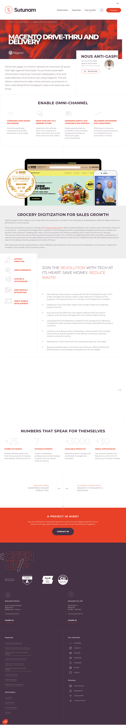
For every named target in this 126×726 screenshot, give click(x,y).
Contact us (63, 531)
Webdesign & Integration (14, 685)
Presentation (62, 10)
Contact (113, 10)
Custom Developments (13, 643)
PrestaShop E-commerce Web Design (16, 653)
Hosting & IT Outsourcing (14, 664)
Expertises (76, 10)
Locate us (9, 620)
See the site (90, 71)
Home (11, 22)
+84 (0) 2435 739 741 (75, 614)
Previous (120, 390)
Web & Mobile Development (15, 659)
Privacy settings (11, 708)
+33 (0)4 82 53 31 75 (12, 614)
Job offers (8, 698)
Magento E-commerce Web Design (15, 669)
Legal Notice (9, 703)
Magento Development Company (17, 648)
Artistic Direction (11, 675)
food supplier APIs (53, 228)
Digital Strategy (11, 680)
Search (101, 10)
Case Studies (90, 10)
